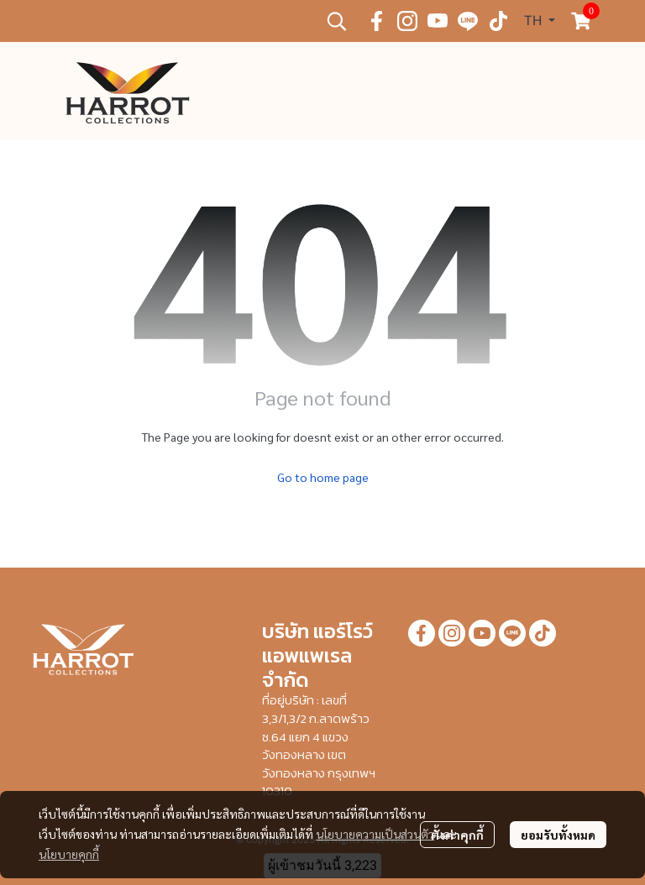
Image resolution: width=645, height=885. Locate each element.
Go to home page (323, 476)
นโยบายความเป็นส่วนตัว (375, 833)
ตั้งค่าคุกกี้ (457, 834)
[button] (336, 21)
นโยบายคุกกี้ (69, 853)
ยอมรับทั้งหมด (558, 834)
